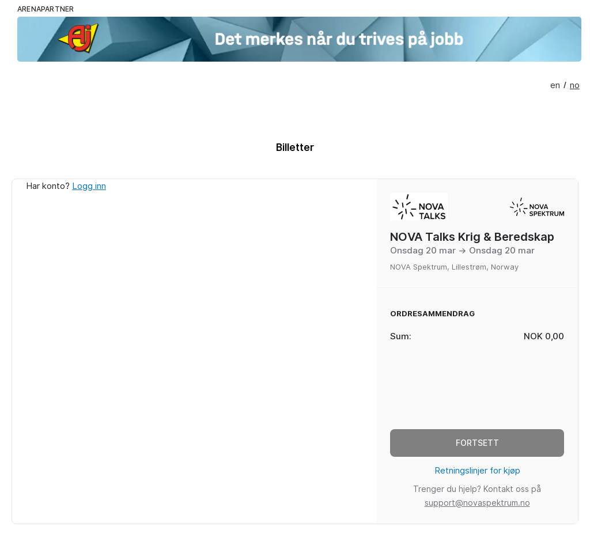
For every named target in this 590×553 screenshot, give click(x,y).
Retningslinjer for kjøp (477, 470)
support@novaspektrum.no (477, 502)
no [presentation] (575, 85)
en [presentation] (555, 85)
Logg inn (89, 186)
